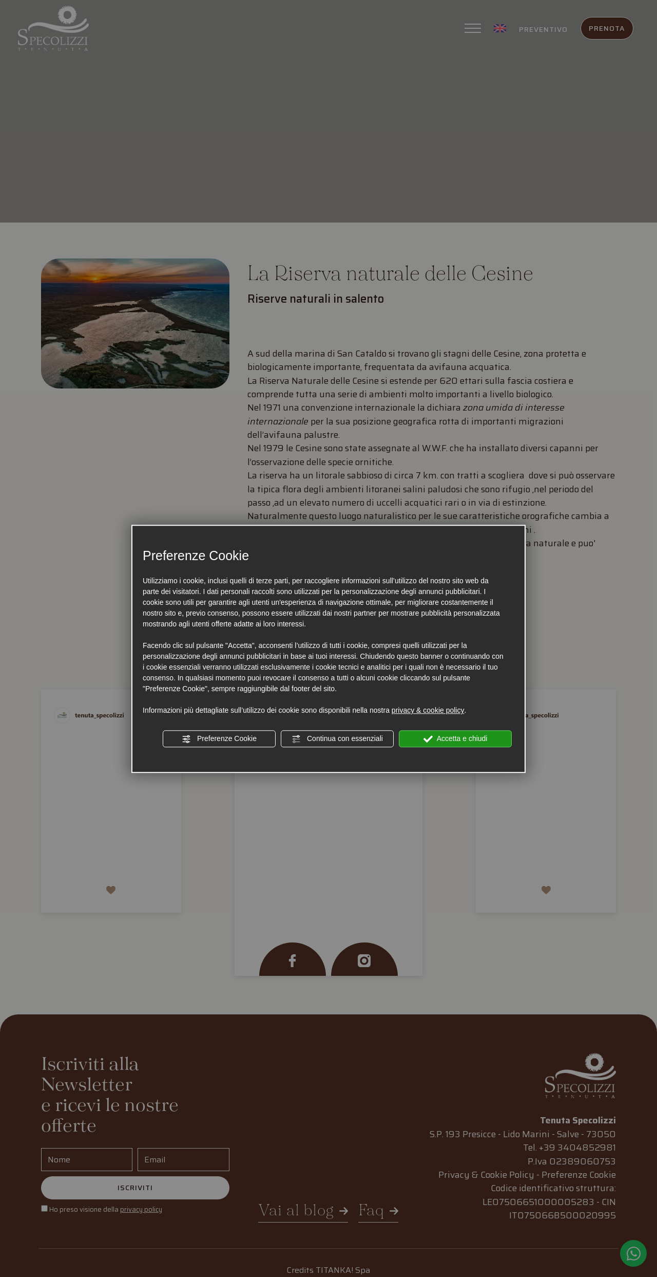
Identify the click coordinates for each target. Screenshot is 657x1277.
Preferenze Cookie (219, 739)
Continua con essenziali (337, 739)
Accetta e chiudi (455, 739)
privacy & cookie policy (428, 710)
